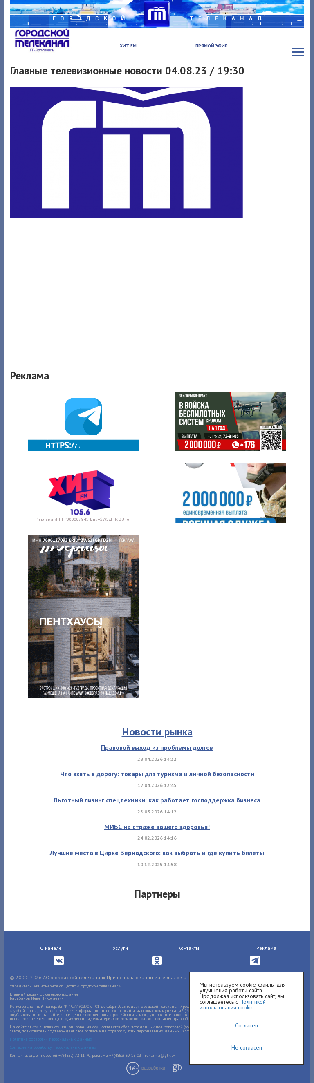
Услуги (120, 948)
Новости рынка (157, 731)
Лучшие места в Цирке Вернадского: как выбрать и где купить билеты (157, 853)
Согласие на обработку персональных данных (53, 1047)
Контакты (188, 948)
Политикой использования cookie (233, 1004)
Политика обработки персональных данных (51, 1039)
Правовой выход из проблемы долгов (157, 747)
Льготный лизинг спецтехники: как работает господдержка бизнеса (157, 800)
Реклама (266, 948)
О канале (51, 948)
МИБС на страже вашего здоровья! (157, 826)
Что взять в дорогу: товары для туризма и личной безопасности (157, 774)
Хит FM (128, 46)
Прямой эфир (211, 46)
